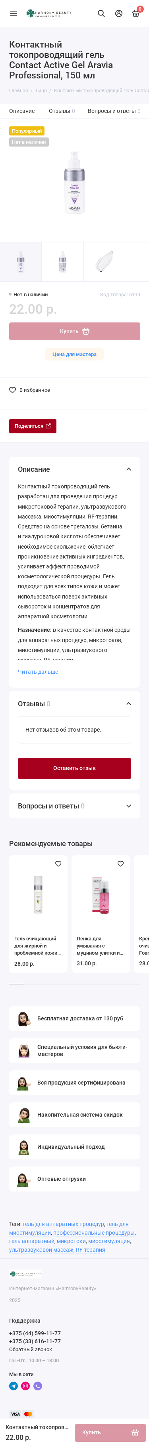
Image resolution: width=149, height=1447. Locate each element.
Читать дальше (38, 672)
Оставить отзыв (74, 768)
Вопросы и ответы (114, 111)
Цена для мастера (74, 354)
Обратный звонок (30, 1349)
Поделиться (33, 426)
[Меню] (13, 13)
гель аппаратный (31, 1241)
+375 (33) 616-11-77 (35, 1341)
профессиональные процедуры (94, 1233)
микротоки (71, 1241)
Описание (22, 111)
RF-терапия (90, 1250)
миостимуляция (109, 1241)
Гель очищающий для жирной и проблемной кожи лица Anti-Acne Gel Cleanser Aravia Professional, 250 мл (38, 946)
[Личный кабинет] (118, 13)
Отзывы (62, 111)
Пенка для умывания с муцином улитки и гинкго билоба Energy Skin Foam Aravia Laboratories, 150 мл (100, 946)
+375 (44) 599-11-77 (35, 1333)
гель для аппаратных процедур (63, 1224)
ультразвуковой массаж (41, 1250)
